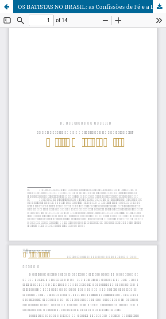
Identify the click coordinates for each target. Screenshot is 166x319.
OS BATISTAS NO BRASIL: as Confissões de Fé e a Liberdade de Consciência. (92, 7)
